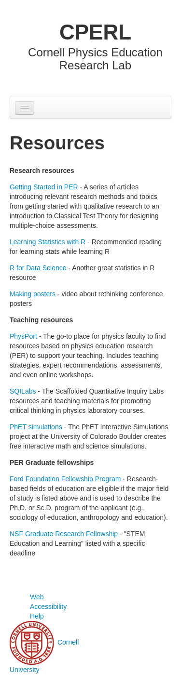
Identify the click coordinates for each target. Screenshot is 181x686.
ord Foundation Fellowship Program (67, 479)
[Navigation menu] (24, 108)
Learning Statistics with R (47, 242)
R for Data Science (38, 268)
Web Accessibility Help (48, 606)
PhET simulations (36, 427)
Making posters (33, 294)
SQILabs (23, 391)
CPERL (95, 32)
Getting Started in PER (44, 187)
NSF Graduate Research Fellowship (64, 534)
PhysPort (23, 336)
